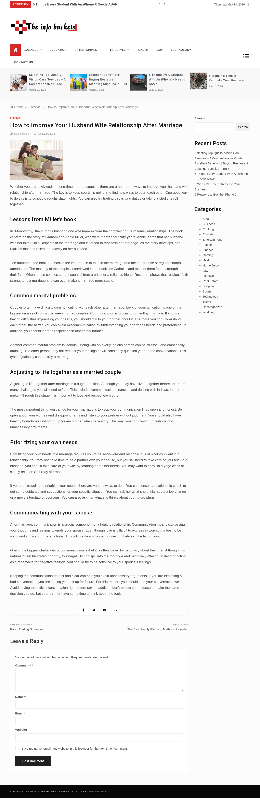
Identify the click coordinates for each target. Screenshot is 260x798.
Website (21, 729)
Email (20, 713)
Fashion (208, 244)
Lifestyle (119, 50)
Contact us (25, 62)
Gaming (208, 255)
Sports (207, 291)
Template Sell (97, 791)
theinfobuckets (21, 133)
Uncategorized (212, 307)
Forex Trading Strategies (26, 629)
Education (58, 49)
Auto (206, 219)
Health (142, 49)
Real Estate (211, 281)
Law (159, 49)
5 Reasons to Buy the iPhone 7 (216, 194)
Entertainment (88, 50)
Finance (208, 250)
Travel (207, 301)
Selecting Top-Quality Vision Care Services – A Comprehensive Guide (47, 79)
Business (32, 50)
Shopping (209, 286)
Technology (181, 49)
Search (200, 118)
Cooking (208, 229)
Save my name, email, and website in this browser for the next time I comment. (74, 748)
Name (20, 697)
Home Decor (211, 265)
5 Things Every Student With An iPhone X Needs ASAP (75, 4)
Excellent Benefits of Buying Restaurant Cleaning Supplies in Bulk (108, 79)
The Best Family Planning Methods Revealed (157, 629)
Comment (23, 665)
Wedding (209, 312)
